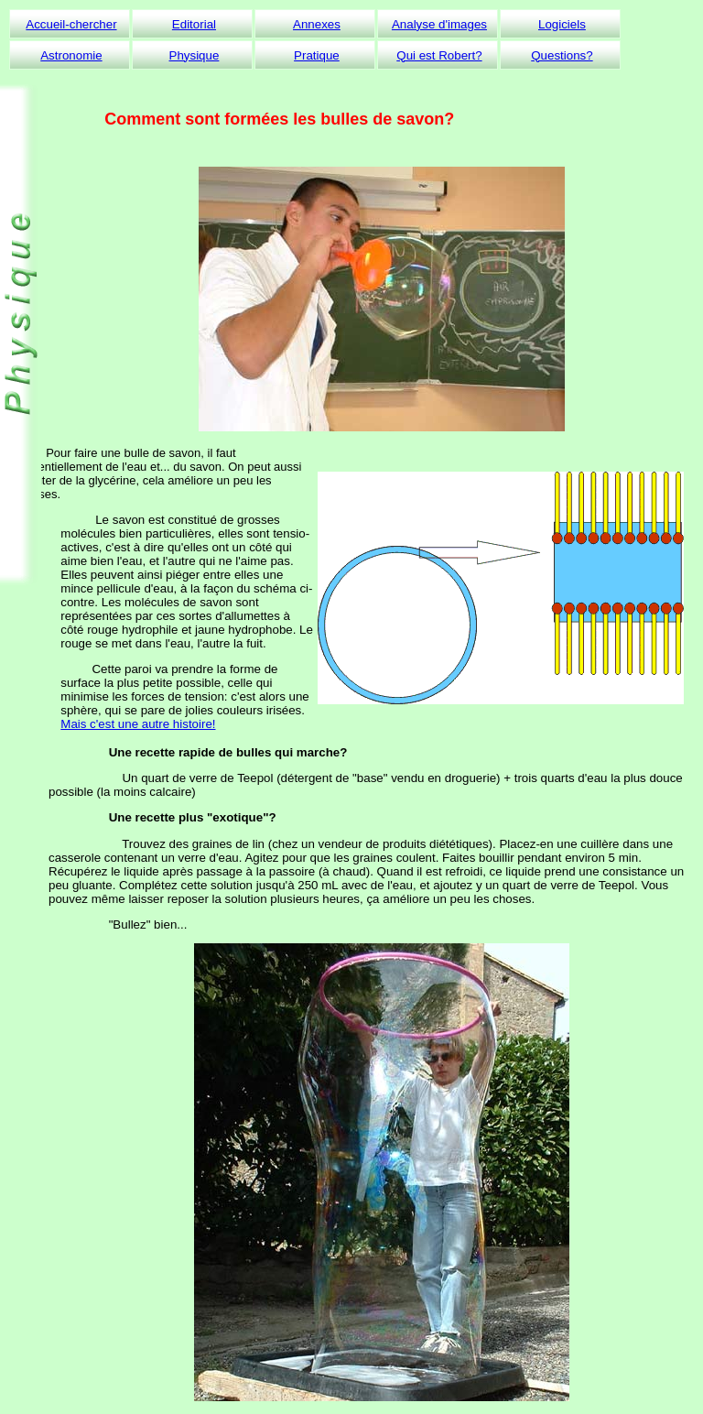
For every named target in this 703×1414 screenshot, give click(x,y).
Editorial (194, 24)
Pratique (317, 55)
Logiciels (562, 24)
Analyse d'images (439, 24)
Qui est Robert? (438, 55)
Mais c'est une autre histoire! (137, 724)
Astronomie (71, 55)
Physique (194, 55)
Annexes (317, 24)
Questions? (561, 55)
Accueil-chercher (71, 24)
